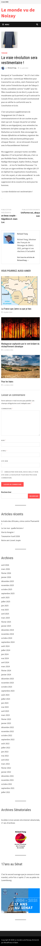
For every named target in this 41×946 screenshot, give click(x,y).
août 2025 (5, 597)
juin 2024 (4, 654)
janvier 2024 (6, 674)
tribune (4, 53)
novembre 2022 (7, 731)
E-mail (4, 451)
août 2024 (5, 646)
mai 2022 (5, 755)
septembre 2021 (7, 788)
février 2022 (6, 768)
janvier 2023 (6, 723)
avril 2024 (5, 662)
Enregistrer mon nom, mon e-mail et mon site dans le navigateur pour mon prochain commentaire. (19, 475)
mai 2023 (5, 707)
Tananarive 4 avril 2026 (10, 536)
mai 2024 (5, 658)
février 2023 (6, 719)
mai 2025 (5, 609)
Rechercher (6, 492)
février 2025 (6, 622)
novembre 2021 (7, 780)
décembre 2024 (7, 630)
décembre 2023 (7, 678)
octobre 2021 (6, 784)
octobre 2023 (6, 686)
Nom (3, 440)
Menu (5, 24)
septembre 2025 (7, 593)
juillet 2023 (5, 699)
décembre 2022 (7, 727)
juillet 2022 (5, 747)
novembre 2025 (7, 585)
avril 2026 (5, 565)
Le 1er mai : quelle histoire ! (12, 528)
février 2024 (6, 670)
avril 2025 (5, 613)
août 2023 (5, 695)
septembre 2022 (7, 739)
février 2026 (6, 573)
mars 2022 (5, 764)
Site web (4, 461)
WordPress (8, 942)
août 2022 (5, 743)
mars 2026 (5, 569)
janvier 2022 (6, 772)
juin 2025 (4, 605)
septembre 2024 (7, 642)
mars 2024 (5, 666)
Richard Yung (12, 68)
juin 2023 (4, 703)
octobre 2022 (6, 735)
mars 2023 (5, 715)
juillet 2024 (5, 650)
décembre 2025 (7, 581)
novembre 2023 (7, 682)
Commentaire (7, 409)
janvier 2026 (6, 577)
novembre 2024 (7, 634)
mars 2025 (5, 617)
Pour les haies (7, 381)
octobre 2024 (6, 638)
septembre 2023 (7, 691)
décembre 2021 (7, 776)
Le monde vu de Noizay (18, 13)
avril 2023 (5, 711)
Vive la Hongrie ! (7, 532)
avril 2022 (5, 759)
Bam (16, 942)
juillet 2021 (5, 792)
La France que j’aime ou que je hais (16, 308)
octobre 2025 (6, 589)
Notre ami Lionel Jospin (11, 540)
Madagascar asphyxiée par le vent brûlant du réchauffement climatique (20, 345)
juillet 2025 (5, 601)
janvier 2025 (6, 626)
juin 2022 (4, 751)
